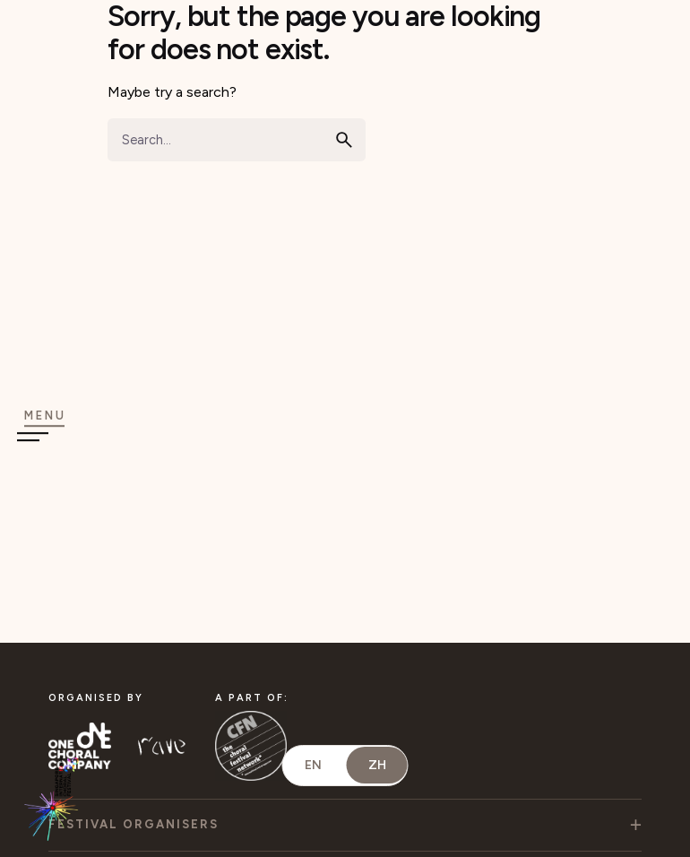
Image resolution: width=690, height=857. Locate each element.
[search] (344, 139)
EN (313, 765)
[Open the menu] (45, 426)
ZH (377, 765)
